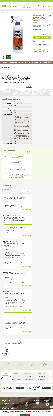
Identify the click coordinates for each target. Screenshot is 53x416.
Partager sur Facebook (27, 87)
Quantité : (43, 34)
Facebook (37, 403)
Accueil (3, 12)
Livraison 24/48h (44, 52)
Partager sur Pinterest (31, 87)
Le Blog (47, 404)
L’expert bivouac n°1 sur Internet (6, 403)
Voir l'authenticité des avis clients (7, 378)
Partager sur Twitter (29, 87)
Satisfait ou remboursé (48, 52)
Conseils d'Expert (26, 404)
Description (5, 62)
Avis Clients (27, 62)
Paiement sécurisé (39, 52)
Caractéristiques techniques (16, 62)
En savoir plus (20, 387)
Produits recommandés (45, 62)
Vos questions (35, 62)
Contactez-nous (35, 52)
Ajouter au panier (42, 38)
